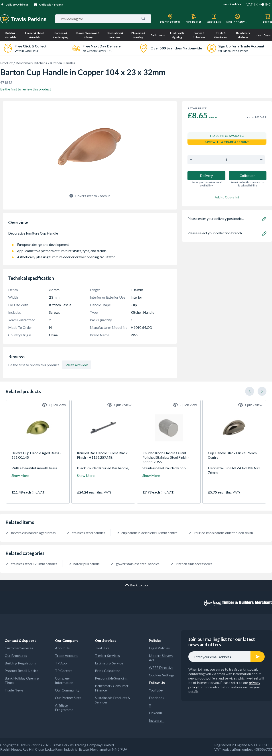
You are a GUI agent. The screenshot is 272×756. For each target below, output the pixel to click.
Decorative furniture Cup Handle (89, 235)
